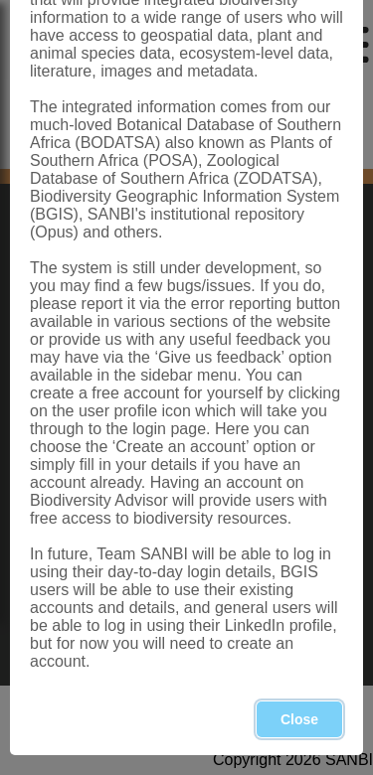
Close (299, 719)
